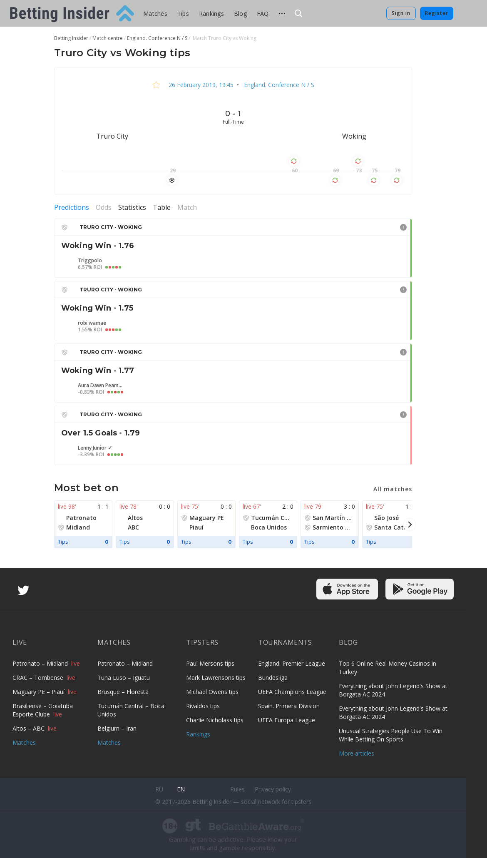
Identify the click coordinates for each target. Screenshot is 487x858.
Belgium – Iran (117, 728)
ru (159, 789)
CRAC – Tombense (38, 677)
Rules (237, 789)
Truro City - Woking (111, 227)
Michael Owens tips (212, 692)
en (181, 789)
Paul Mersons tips (210, 663)
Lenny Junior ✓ (95, 448)
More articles (356, 753)
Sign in (401, 13)
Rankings (211, 13)
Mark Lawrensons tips (216, 677)
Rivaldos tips (203, 706)
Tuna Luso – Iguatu (123, 677)
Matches (155, 13)
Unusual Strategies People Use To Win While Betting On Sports (390, 735)
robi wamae (92, 323)
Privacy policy (273, 789)
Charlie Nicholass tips (215, 720)
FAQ (263, 13)
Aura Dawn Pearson (101, 385)
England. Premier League (291, 663)
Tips (183, 13)
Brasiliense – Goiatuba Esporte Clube (42, 710)
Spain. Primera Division (289, 706)
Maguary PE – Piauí (39, 692)
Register (436, 13)
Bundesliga (273, 677)
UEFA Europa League (286, 720)
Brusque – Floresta (123, 692)
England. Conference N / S (278, 85)
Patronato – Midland (41, 663)
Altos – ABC (29, 728)
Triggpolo (90, 260)
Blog (240, 13)
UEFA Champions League (292, 692)
